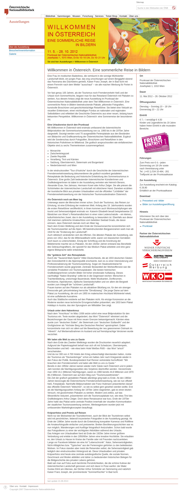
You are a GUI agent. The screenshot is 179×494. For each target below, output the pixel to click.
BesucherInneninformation (22, 50)
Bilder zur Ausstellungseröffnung (158, 204)
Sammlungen (63, 16)
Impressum (33, 486)
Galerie (12, 54)
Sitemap (140, 2)
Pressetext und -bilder (153, 200)
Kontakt (123, 16)
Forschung (87, 16)
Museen (77, 16)
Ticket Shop (111, 16)
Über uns (133, 16)
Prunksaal (147, 226)
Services (99, 16)
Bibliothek (50, 16)
